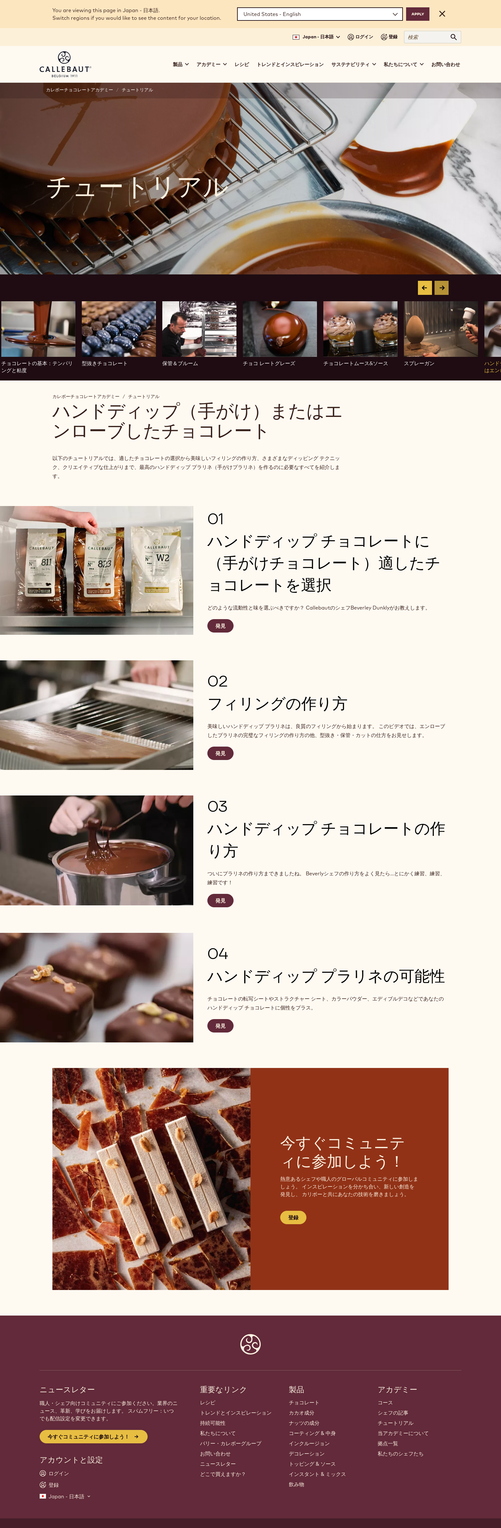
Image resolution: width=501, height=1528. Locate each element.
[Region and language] (320, 14)
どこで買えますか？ (223, 1474)
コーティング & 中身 (312, 1433)
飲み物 (296, 1484)
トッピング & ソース (312, 1464)
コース (385, 1402)
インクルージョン (309, 1443)
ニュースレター (218, 1464)
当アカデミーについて (403, 1433)
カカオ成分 (301, 1412)
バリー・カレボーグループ (230, 1443)
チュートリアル (137, 90)
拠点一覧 (388, 1443)
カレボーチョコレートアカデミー (79, 90)
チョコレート (304, 1402)
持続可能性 (213, 1423)
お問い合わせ (445, 64)
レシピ (242, 64)
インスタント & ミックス (317, 1474)
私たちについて (218, 1433)
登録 (293, 1217)
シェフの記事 (393, 1412)
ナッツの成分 (304, 1423)
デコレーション (307, 1453)
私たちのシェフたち (401, 1453)
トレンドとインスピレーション (290, 64)
